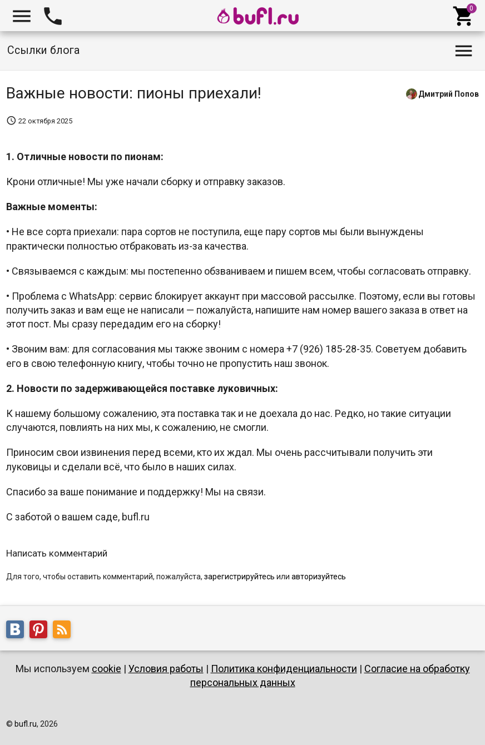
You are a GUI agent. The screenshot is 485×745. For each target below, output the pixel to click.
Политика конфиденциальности (284, 668)
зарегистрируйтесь (239, 576)
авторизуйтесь (318, 576)
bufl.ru (25, 723)
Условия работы (166, 668)
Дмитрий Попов (448, 93)
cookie (106, 668)
